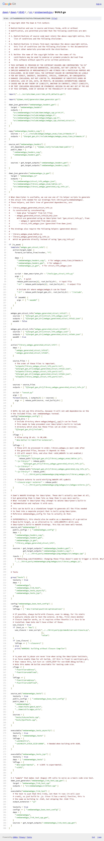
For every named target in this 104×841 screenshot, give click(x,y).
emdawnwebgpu (44, 12)
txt (93, 837)
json (99, 837)
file (54, 18)
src (31, 12)
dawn (5, 12)
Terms (29, 837)
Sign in (98, 4)
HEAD (21, 12)
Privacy (22, 837)
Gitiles (15, 837)
